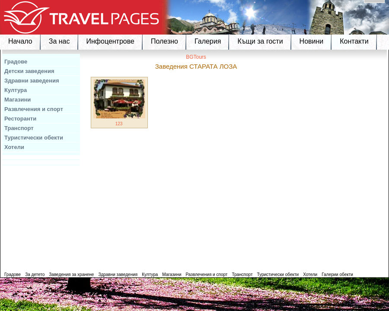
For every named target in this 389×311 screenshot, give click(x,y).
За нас (59, 41)
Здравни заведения (31, 80)
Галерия (207, 41)
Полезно (164, 41)
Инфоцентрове (110, 41)
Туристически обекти (33, 137)
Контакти (354, 41)
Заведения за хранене (71, 274)
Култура (15, 90)
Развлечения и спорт (33, 109)
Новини (312, 41)
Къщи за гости (260, 41)
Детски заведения (29, 71)
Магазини (17, 99)
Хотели (14, 147)
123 (119, 123)
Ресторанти (20, 118)
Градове (15, 61)
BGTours (196, 57)
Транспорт (19, 128)
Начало (20, 41)
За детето (35, 274)
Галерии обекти (337, 274)
